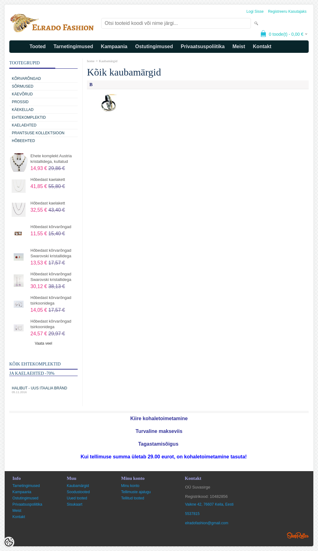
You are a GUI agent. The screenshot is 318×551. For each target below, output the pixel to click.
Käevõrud (22, 94)
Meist (238, 46)
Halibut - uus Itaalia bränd (43, 390)
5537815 (192, 514)
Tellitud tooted (132, 498)
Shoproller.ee (298, 535)
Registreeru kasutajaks (287, 11)
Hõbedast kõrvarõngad (50, 226)
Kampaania (114, 46)
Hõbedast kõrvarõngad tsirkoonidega (50, 300)
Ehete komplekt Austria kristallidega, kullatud (51, 159)
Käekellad (23, 110)
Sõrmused (22, 86)
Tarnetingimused (73, 46)
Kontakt (262, 46)
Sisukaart (74, 504)
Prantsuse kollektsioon (38, 133)
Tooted (38, 46)
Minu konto (130, 486)
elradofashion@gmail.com (206, 523)
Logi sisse (255, 11)
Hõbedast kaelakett (47, 179)
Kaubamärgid (108, 61)
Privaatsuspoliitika (203, 46)
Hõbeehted (23, 141)
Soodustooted (78, 492)
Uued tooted (77, 498)
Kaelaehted (24, 125)
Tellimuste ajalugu (136, 492)
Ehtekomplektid (29, 117)
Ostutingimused (154, 46)
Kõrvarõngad (26, 78)
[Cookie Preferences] (8, 542)
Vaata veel (43, 343)
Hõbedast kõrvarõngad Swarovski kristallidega (50, 253)
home (90, 61)
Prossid (20, 102)
